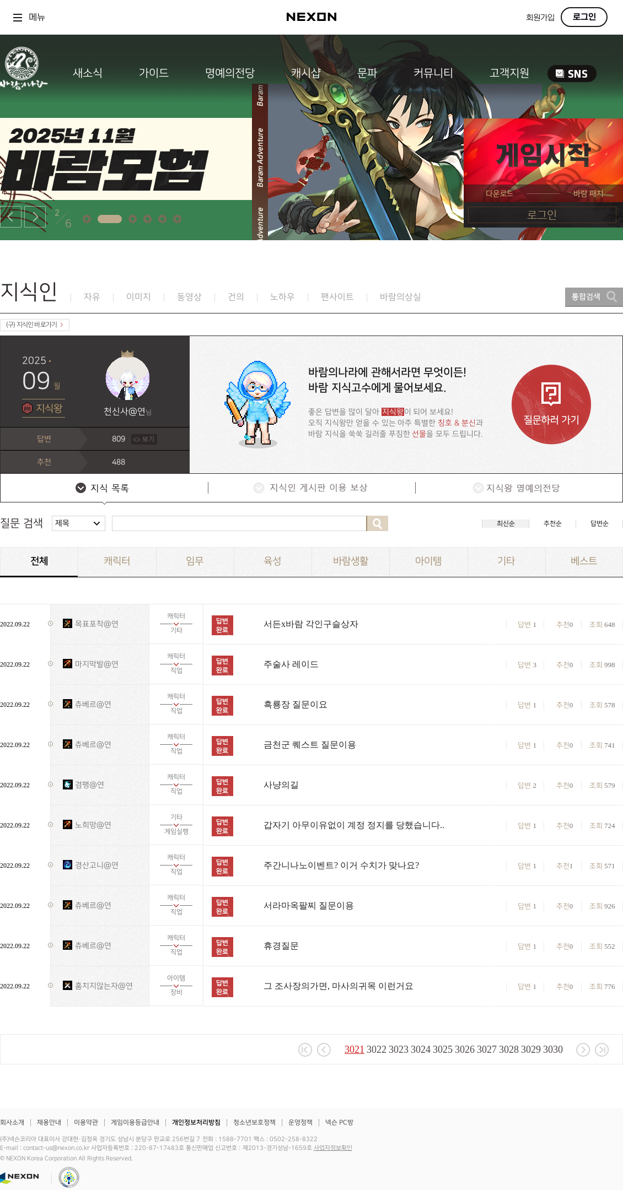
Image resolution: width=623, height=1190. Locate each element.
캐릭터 (117, 561)
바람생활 (350, 561)
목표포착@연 (97, 624)
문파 (367, 73)
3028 (509, 1049)
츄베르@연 (93, 704)
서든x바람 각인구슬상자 (311, 624)
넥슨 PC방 (339, 1122)
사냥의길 (281, 784)
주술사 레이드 (291, 664)
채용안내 (49, 1122)
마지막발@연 (97, 664)
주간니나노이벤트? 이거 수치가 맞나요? (341, 865)
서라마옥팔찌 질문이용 (309, 905)
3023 (399, 1049)
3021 (354, 1049)
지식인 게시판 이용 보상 (311, 489)
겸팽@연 (89, 785)
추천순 (553, 523)
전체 (39, 561)
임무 (194, 561)
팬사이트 (337, 297)
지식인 (29, 292)
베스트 (584, 561)
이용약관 (86, 1122)
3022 (376, 1049)
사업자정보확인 (333, 1148)
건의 (236, 297)
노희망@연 (93, 825)
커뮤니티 (433, 73)
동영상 (189, 297)
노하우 (282, 297)
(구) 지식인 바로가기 (34, 324)
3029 (531, 1049)
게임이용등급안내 (135, 1122)
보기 (148, 439)
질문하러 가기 (551, 405)
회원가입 (540, 18)
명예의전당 (230, 73)
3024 (421, 1049)
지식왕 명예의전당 (518, 489)
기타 (506, 561)
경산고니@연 (97, 865)
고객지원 (509, 73)
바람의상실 (400, 297)
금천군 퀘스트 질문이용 (310, 744)
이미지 (138, 297)
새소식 (88, 73)
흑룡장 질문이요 (295, 704)
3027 (487, 1049)
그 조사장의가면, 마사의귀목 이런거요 (338, 986)
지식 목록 (103, 489)
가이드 (154, 73)
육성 (272, 561)
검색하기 (377, 523)
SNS (572, 73)
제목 (62, 523)
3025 (443, 1049)
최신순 (506, 523)
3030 (553, 1049)
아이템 (428, 561)
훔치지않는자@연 (104, 986)
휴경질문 (281, 945)
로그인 (584, 17)
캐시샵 (306, 73)
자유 (92, 297)
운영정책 (300, 1122)
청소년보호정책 (254, 1122)
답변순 (599, 523)
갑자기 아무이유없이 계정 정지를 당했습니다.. (354, 825)
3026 (465, 1049)
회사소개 (12, 1122)
